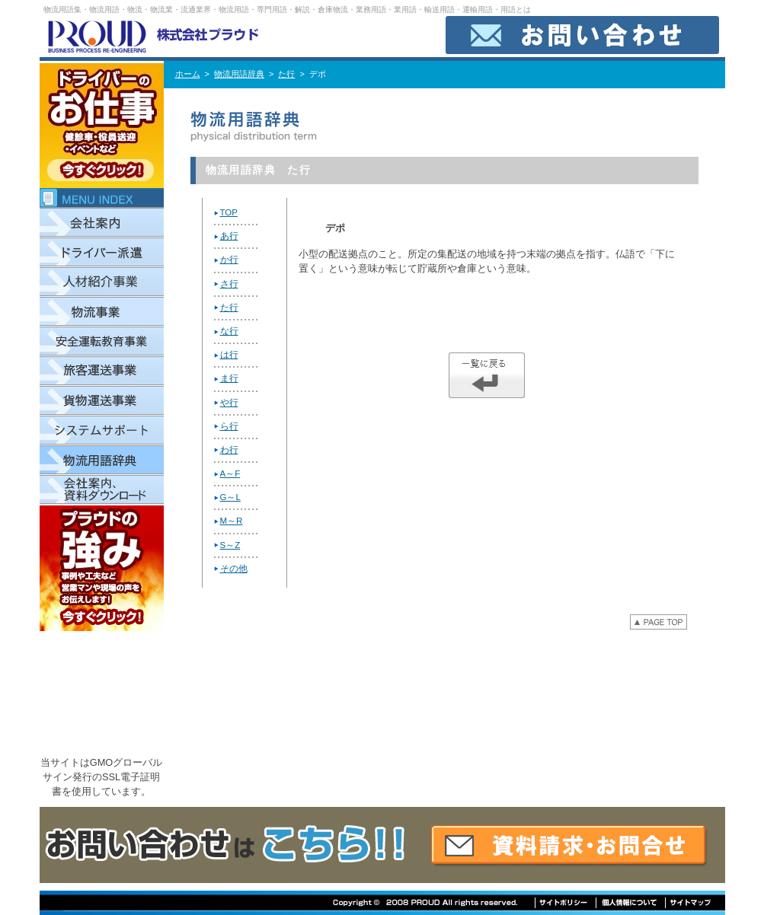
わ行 (229, 449)
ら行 (229, 426)
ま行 (229, 378)
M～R (231, 520)
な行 (229, 331)
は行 (229, 354)
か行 (229, 259)
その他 (234, 568)
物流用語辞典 (239, 73)
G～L (230, 497)
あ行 (229, 236)
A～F (230, 473)
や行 (229, 402)
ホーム (187, 73)
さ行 (229, 284)
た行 (286, 73)
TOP (229, 212)
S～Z (230, 545)
